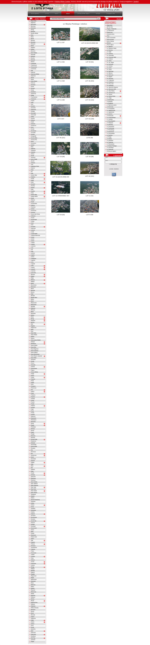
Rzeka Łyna (109, 32)
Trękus (32, 551)
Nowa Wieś (33, 347)
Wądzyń (33, 572)
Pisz (32, 389)
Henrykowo (33, 143)
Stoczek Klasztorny (35, 499)
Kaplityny (33, 177)
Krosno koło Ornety (35, 214)
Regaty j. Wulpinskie (111, 28)
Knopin (32, 201)
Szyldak (33, 524)
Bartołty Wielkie (34, 33)
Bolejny (32, 49)
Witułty (32, 593)
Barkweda (33, 28)
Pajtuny (32, 370)
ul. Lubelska (109, 119)
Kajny (32, 169)
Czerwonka (33, 68)
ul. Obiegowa (110, 122)
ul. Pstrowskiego (111, 133)
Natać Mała (33, 333)
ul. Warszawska (110, 144)
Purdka (32, 412)
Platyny (32, 391)
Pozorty (32, 402)
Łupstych (33, 269)
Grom (32, 127)
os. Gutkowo (110, 59)
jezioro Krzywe (110, 39)
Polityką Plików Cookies (62, 1)
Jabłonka (33, 148)
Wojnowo (33, 595)
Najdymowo (33, 327)
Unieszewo (33, 563)
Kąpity (32, 180)
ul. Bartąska (109, 101)
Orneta (32, 361)
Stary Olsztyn (34, 492)
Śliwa (32, 531)
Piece (32, 384)
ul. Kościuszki (110, 115)
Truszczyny (33, 552)
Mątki (32, 294)
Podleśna (33, 395)
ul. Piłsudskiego (110, 129)
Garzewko (33, 107)
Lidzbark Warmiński (35, 235)
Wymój (32, 611)
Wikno (32, 583)
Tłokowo (33, 544)
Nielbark (33, 341)
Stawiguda (33, 494)
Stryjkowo (33, 501)
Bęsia (32, 36)
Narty (32, 329)
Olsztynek (33, 359)
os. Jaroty (109, 60)
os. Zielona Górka (111, 96)
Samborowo (33, 455)
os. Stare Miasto (110, 90)
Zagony (32, 616)
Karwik (32, 178)
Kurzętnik (33, 226)
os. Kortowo (109, 66)
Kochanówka (34, 203)
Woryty (32, 600)
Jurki (32, 164)
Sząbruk (33, 513)
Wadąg (32, 567)
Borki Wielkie (34, 52)
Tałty (32, 540)
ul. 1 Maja (109, 98)
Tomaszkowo (34, 547)
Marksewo (33, 286)
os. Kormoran (110, 64)
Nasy (32, 331)
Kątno (32, 182)
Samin (32, 457)
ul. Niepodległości (111, 121)
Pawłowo (33, 379)
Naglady (33, 325)
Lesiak (32, 231)
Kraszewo (33, 207)
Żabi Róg (33, 638)
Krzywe (32, 217)
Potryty (32, 400)
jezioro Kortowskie (111, 37)
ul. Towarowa (110, 142)
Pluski (32, 393)
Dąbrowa (33, 72)
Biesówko (33, 42)
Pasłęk (32, 373)
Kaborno (33, 168)
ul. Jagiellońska (110, 112)
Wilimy (32, 586)
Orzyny (32, 363)
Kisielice (33, 191)
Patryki (32, 377)
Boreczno (33, 51)
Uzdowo (33, 565)
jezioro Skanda (110, 41)
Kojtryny (33, 205)
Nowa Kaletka (34, 345)
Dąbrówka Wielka (35, 74)
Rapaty (32, 425)
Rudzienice (33, 441)
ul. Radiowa (109, 135)
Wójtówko (33, 606)
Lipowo (32, 240)
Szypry (32, 529)
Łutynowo (33, 270)
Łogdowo (33, 260)
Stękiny (32, 497)
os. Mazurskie (110, 71)
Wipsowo (33, 590)
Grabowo (33, 123)
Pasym (32, 375)
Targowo (33, 542)
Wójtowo (33, 604)
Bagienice (33, 22)
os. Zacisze (109, 94)
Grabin (32, 122)
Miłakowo (33, 308)
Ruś (32, 450)
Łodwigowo (33, 258)
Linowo (32, 237)
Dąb (32, 70)
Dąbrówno (33, 75)
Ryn (32, 453)
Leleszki (33, 230)
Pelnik (32, 380)
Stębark (32, 496)
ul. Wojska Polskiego (112, 145)
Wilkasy (32, 588)
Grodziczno (33, 125)
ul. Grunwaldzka (110, 108)
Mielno (32, 299)
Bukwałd (33, 59)
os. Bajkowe (110, 46)
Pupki (32, 409)
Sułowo (32, 505)
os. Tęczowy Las (111, 92)
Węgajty (33, 574)
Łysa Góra (33, 272)
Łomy (32, 262)
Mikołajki (33, 306)
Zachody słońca (110, 34)
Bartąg (32, 29)
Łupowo (33, 267)
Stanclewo (33, 478)
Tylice (32, 558)
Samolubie (33, 458)
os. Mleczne (109, 73)
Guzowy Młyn (34, 138)
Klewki (32, 198)
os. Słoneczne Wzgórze (112, 87)
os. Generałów (110, 55)
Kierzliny (33, 185)
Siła (32, 467)
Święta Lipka (34, 536)
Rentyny (33, 428)
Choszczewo (34, 67)
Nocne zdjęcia (110, 44)
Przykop (33, 407)
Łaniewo (33, 253)
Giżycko (33, 118)
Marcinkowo (33, 285)
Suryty (32, 506)
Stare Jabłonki (34, 483)
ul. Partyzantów (110, 126)
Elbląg (32, 95)
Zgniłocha (33, 629)
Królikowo (33, 216)
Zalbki (32, 620)
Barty (32, 35)
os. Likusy (109, 69)
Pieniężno (33, 386)
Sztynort (33, 522)
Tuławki (32, 554)
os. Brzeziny (110, 50)
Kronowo (33, 212)
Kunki (32, 223)
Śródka (32, 533)
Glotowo (33, 120)
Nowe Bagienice (34, 349)
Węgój (32, 577)
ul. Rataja (109, 137)
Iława (32, 146)
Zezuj (32, 625)
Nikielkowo (33, 343)
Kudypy (32, 221)
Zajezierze (33, 618)
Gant (32, 104)
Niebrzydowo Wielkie (36, 340)
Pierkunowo (33, 388)
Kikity (32, 189)
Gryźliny (33, 134)
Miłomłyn (33, 310)
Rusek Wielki (34, 446)
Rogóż (32, 432)
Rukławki (33, 442)
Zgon (32, 630)
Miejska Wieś (34, 297)
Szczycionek (34, 517)
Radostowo (33, 418)
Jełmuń (32, 153)
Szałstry (33, 512)
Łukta (32, 265)
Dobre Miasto (34, 81)
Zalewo (32, 623)
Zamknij (136, 1)
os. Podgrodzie (110, 80)
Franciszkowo (34, 97)
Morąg (32, 318)
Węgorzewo (33, 575)
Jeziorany (33, 157)
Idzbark (32, 145)
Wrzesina (33, 609)
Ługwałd (33, 263)
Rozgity (32, 434)
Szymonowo (34, 528)
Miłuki (32, 311)
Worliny (32, 599)
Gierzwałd (33, 113)
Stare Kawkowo (34, 485)
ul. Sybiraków (110, 140)
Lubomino (33, 246)
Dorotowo (33, 84)
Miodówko (33, 313)
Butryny (32, 61)
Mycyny (32, 322)
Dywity (32, 90)
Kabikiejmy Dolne (35, 166)
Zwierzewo (33, 634)
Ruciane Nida (34, 439)
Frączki (32, 100)
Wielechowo (34, 579)
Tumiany (33, 556)
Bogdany (33, 47)
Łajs (32, 249)
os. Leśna (109, 67)
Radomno (33, 416)
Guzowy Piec (34, 139)
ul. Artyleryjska (110, 99)
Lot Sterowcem (110, 30)
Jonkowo (33, 162)
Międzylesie (33, 304)
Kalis (32, 173)
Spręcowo (33, 476)
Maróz (32, 288)
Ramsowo (33, 421)
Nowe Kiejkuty (34, 352)
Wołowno (33, 597)
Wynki (32, 613)
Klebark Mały (34, 194)
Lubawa (33, 244)
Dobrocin (33, 83)
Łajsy (32, 251)
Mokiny (32, 315)
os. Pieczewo (110, 78)
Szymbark (33, 526)
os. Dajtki (109, 51)
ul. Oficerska (110, 124)
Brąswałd (33, 54)
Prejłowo (33, 405)
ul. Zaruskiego (110, 147)
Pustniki (33, 414)
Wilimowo (33, 584)
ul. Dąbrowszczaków (111, 105)
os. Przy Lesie (110, 83)
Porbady (33, 398)
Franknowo (33, 99)
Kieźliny (32, 187)
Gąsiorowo (33, 109)
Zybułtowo (33, 636)
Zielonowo (33, 632)
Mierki (32, 301)
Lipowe (32, 239)
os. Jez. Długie (110, 62)
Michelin (109, 43)
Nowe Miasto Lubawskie (36, 356)
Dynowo (33, 88)
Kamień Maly (34, 175)
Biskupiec (33, 44)
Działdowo (33, 91)
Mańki (32, 283)
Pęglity (32, 382)
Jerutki (32, 155)
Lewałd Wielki (34, 233)
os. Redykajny (110, 85)
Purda (32, 411)
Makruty (33, 279)
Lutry (32, 247)
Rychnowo (33, 451)
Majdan (32, 276)
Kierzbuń (33, 184)
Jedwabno (33, 150)
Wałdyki (33, 568)
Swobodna (33, 510)
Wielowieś (33, 581)
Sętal (32, 464)
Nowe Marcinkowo (35, 354)
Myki (32, 324)
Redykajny (33, 427)
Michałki (33, 295)
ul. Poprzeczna (110, 131)
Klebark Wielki (34, 196)
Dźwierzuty (33, 93)
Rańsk (32, 423)
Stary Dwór (33, 489)
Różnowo (33, 435)
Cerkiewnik (33, 63)
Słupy (32, 471)
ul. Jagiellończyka (111, 110)
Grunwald (33, 132)
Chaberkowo (34, 65)
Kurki (32, 224)
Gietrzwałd (33, 114)
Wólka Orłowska (34, 607)
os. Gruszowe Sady (111, 57)
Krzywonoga (34, 219)
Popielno (33, 396)
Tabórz (32, 538)
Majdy (32, 278)
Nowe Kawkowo (34, 350)
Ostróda (33, 366)
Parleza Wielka (34, 372)
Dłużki (32, 79)
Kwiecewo (33, 228)
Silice (32, 466)
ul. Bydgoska (110, 103)
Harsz (32, 141)
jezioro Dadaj (34, 159)
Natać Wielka (34, 334)
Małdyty (32, 281)
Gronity (32, 129)
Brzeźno (33, 58)
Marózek (33, 290)
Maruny (32, 292)
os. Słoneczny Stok (111, 89)
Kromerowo (33, 210)
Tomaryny (33, 545)
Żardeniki (33, 639)
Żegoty (32, 641)
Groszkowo (33, 130)
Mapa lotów (33, 20)
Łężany (32, 256)
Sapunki (33, 460)
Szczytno (33, 519)
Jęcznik (32, 161)
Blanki (32, 45)
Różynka (33, 437)
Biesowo (33, 40)
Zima (108, 36)
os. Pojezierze (110, 82)
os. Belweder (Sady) (111, 48)
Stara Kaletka (34, 481)
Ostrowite (33, 364)
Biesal (32, 38)
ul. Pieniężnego (110, 128)
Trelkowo (33, 549)
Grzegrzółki (33, 136)
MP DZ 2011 (110, 27)
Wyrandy (33, 614)
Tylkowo (33, 560)
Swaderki (33, 508)
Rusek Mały (33, 444)
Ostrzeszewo (34, 368)
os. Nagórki (109, 76)
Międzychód (33, 302)
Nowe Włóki (33, 357)
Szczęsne (33, 515)
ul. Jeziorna (109, 114)
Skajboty (33, 469)
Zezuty (32, 627)
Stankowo (33, 480)
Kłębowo (33, 200)
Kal (31, 171)
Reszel (32, 430)
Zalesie (32, 622)
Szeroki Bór (33, 521)
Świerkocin (33, 535)
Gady (32, 102)
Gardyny (33, 106)
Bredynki (33, 56)
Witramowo (33, 591)
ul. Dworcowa (110, 106)
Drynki (32, 86)
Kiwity (32, 192)
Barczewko (33, 24)
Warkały (33, 570)
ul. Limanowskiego (111, 117)
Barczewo (33, 26)
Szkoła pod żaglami (111, 151)
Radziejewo (33, 419)
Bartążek (33, 31)
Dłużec (32, 77)
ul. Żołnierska (110, 149)
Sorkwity (33, 474)
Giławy (32, 116)
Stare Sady (33, 487)
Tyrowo (32, 561)
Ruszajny (33, 448)
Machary (33, 274)
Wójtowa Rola (34, 602)
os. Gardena (110, 53)
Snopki (32, 473)
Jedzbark (33, 152)
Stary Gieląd (34, 490)
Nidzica (32, 338)
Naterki (32, 336)
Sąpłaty (32, 462)
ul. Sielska (109, 138)
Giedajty (33, 111)
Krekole (32, 208)
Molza (32, 317)
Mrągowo (33, 320)
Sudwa (32, 503)
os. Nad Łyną (110, 75)
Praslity (32, 403)
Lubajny (33, 242)
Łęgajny (33, 255)
